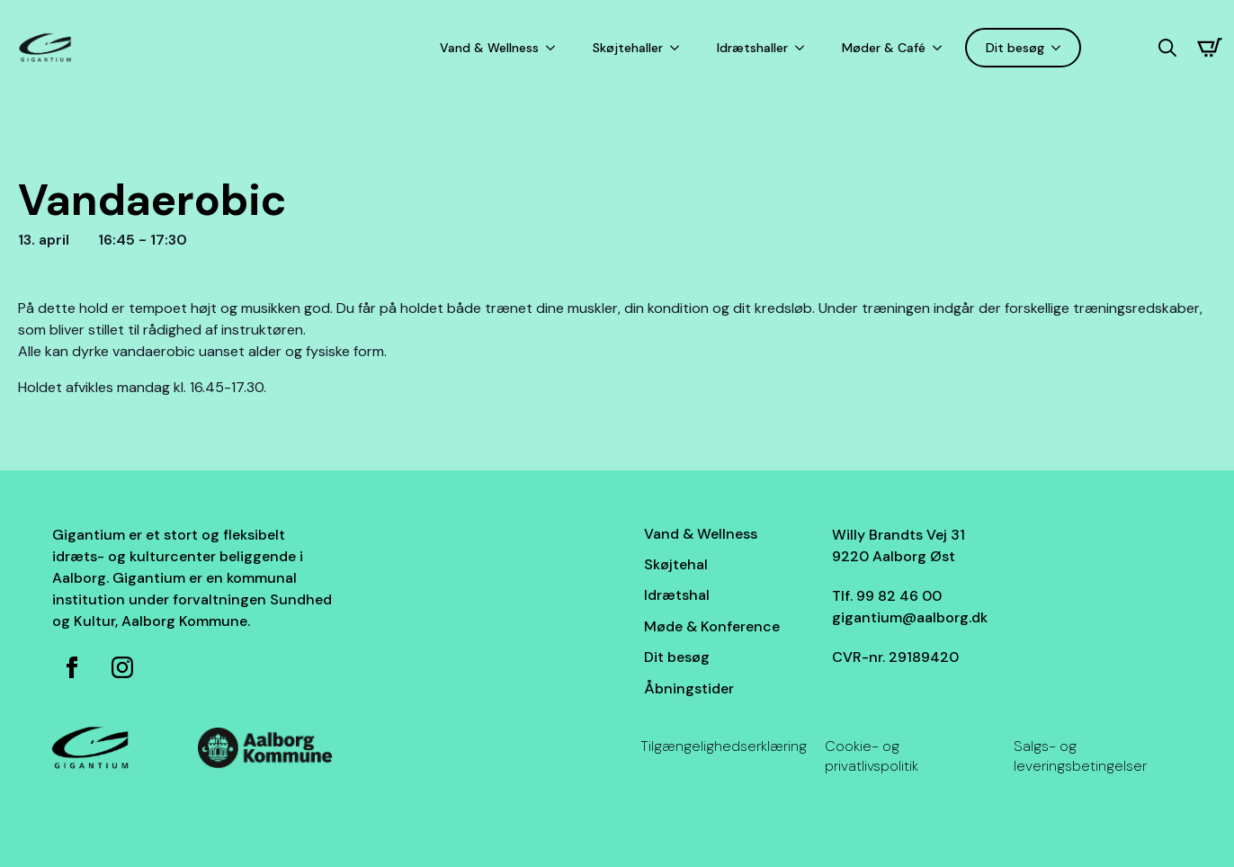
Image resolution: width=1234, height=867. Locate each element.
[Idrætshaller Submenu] (803, 47)
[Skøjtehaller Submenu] (678, 47)
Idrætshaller (752, 48)
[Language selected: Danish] (1119, 48)
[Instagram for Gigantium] (122, 667)
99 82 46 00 (899, 595)
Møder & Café (884, 48)
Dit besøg (1015, 48)
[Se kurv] (1209, 47)
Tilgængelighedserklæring (723, 746)
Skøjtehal (676, 564)
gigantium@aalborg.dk (910, 617)
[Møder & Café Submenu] (941, 47)
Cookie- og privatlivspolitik (871, 756)
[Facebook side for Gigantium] (72, 667)
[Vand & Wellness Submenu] (554, 47)
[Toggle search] (1167, 48)
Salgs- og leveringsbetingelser (1080, 756)
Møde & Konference (712, 626)
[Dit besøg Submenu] (1059, 47)
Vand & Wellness (489, 48)
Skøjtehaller (628, 48)
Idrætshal (677, 594)
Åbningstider (689, 688)
